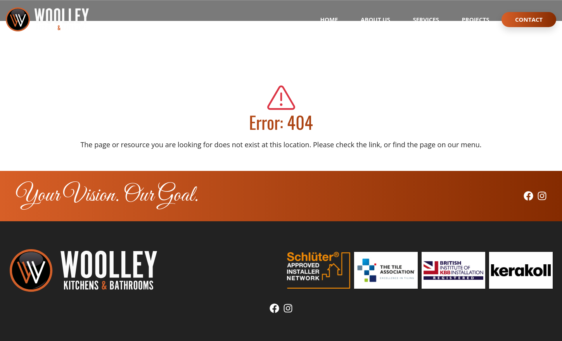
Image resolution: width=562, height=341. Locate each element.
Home (329, 19)
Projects (475, 19)
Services (426, 19)
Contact (529, 19)
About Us (375, 19)
